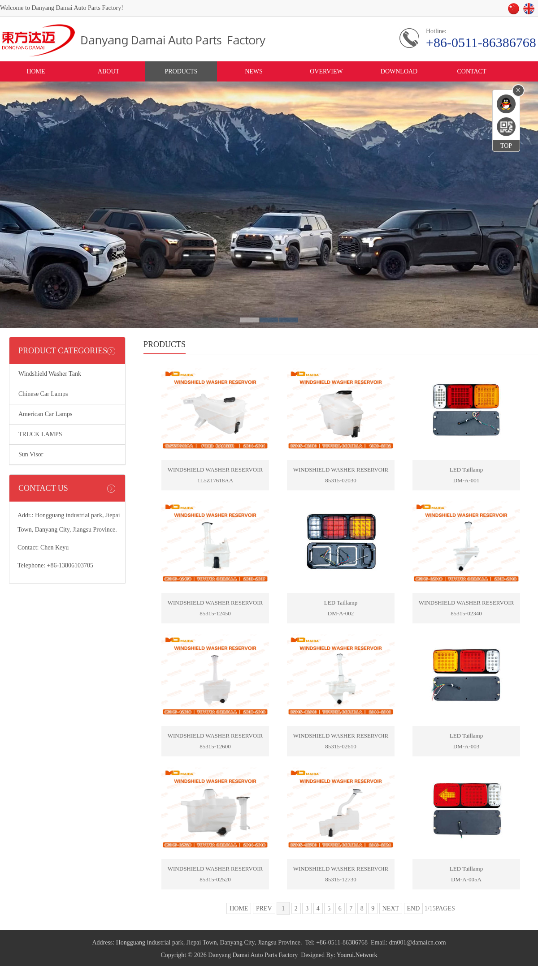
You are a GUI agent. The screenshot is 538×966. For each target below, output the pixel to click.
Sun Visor (30, 454)
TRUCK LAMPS (40, 434)
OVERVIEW (326, 71)
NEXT (390, 908)
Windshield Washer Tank (49, 373)
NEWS (254, 71)
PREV (264, 908)
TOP (506, 145)
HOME (35, 71)
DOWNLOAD (399, 71)
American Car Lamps (45, 414)
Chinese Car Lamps (43, 394)
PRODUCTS (181, 71)
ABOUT (108, 71)
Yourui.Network (357, 955)
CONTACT (471, 71)
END (413, 908)
